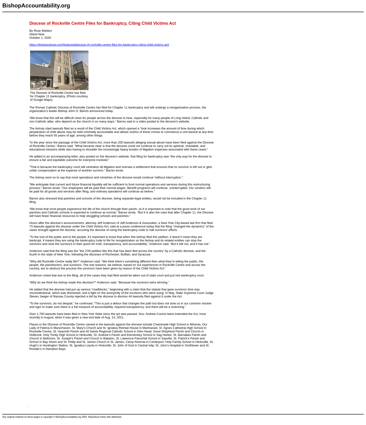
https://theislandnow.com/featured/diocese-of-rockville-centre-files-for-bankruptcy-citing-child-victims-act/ (99, 44)
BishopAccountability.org (36, 5)
